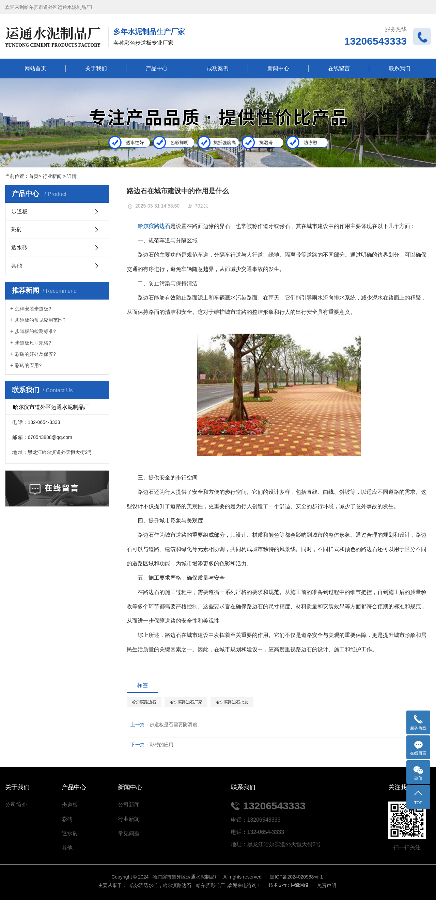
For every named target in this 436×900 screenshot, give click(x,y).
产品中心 (157, 68)
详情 (72, 176)
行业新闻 (52, 176)
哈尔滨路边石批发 (232, 702)
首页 (33, 176)
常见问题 (129, 833)
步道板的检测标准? (35, 331)
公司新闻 (129, 805)
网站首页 (35, 68)
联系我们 (399, 68)
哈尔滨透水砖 (143, 885)
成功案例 (218, 68)
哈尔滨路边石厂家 (186, 702)
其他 (16, 266)
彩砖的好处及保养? (35, 354)
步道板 (19, 211)
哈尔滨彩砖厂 (210, 885)
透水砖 (19, 247)
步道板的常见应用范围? (40, 320)
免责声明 (326, 885)
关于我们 (96, 68)
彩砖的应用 (161, 744)
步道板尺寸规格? (33, 343)
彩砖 (16, 229)
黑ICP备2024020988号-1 (296, 877)
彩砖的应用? (28, 365)
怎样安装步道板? (33, 308)
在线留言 (339, 68)
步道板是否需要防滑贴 (173, 724)
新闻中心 (278, 68)
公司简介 (16, 805)
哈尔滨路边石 (144, 702)
